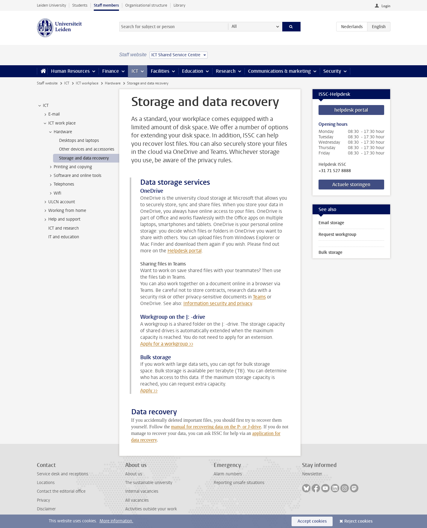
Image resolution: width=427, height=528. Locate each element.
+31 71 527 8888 (335, 171)
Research (226, 71)
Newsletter (312, 474)
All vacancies (137, 500)
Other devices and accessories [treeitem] (86, 149)
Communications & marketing (279, 71)
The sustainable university (148, 482)
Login (385, 6)
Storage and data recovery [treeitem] (84, 158)
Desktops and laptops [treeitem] (79, 140)
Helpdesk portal (185, 251)
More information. (116, 521)
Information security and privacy (217, 303)
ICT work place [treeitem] (59, 123)
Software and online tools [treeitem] (74, 176)
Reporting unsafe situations (239, 482)
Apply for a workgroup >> (166, 344)
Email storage (331, 223)
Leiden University (51, 5)
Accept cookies (312, 521)
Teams (259, 297)
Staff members (106, 5)
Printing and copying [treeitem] (70, 167)
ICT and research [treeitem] (63, 228)
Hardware (112, 83)
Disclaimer (46, 509)
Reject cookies (358, 521)
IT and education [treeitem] (63, 237)
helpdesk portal (351, 110)
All (234, 26)
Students (79, 5)
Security (332, 71)
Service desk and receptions (62, 474)
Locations (46, 482)
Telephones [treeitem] (61, 184)
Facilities (160, 71)
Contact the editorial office (61, 491)
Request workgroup (337, 234)
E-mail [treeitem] (51, 114)
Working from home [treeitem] (64, 211)
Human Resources (70, 71)
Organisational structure (146, 5)
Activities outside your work (151, 509)
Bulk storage (330, 252)
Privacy (43, 500)
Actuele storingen (351, 184)
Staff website (47, 83)
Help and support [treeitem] (61, 219)
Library (179, 5)
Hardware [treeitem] (60, 132)
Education (192, 71)
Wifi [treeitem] (54, 193)
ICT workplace (87, 83)
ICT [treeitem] (43, 106)
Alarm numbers (228, 474)
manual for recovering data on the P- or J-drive (216, 426)
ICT (135, 71)
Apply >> (149, 390)
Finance (110, 71)
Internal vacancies (141, 491)
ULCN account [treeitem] (59, 202)
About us (133, 474)
